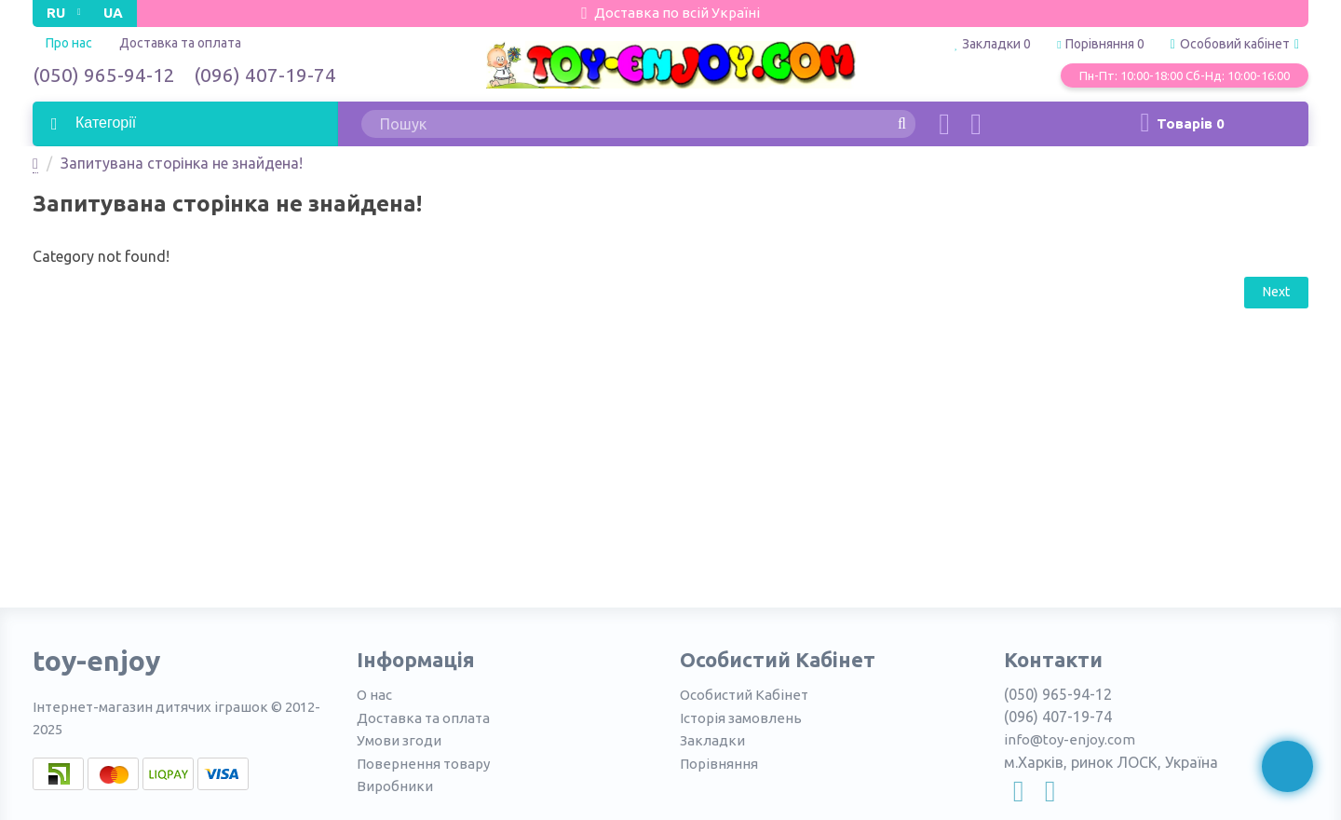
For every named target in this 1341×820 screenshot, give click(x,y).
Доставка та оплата (180, 42)
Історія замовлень (741, 718)
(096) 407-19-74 (265, 74)
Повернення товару (423, 764)
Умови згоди (399, 740)
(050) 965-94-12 (104, 74)
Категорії (104, 122)
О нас (374, 695)
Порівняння (719, 764)
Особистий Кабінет (744, 695)
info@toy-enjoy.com (1069, 739)
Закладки (712, 740)
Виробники (395, 786)
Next (1276, 291)
